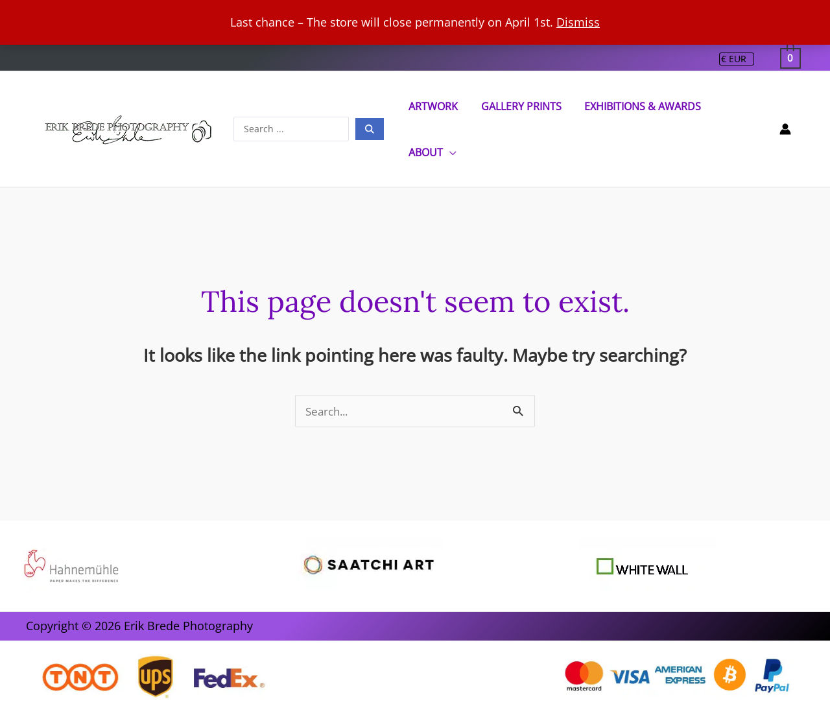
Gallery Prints (520, 106)
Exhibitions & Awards (640, 106)
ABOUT (427, 152)
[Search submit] (372, 129)
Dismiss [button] (578, 22)
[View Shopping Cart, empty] (790, 58)
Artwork (434, 106)
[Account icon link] (785, 129)
